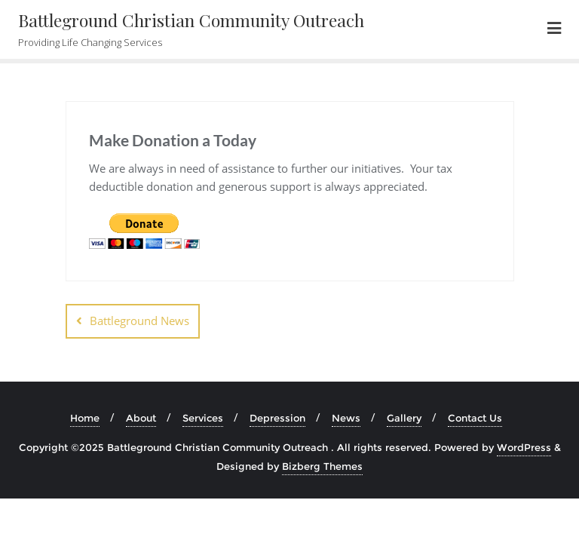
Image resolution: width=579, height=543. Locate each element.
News (346, 418)
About (141, 418)
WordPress (524, 447)
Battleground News (139, 320)
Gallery (404, 418)
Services (202, 418)
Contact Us (475, 418)
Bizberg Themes (322, 466)
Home (85, 418)
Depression (277, 418)
